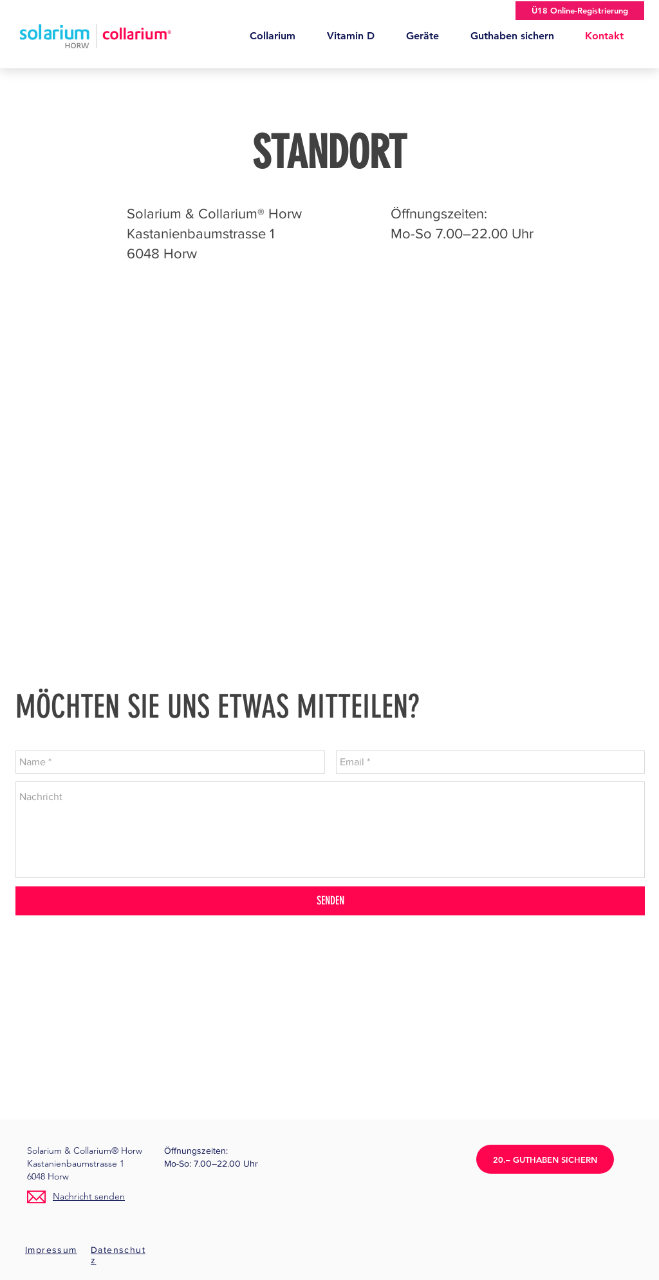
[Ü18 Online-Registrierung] (579, 10)
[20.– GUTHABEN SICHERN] (545, 1159)
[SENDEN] (330, 900)
